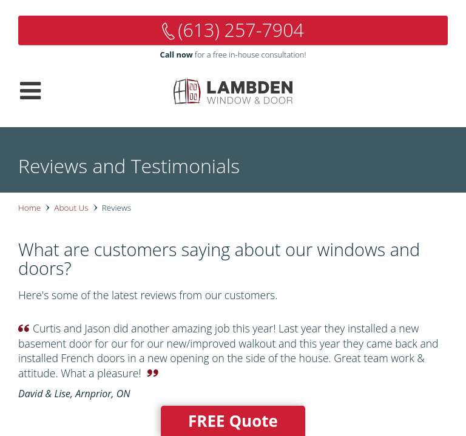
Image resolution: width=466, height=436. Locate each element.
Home (29, 207)
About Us (71, 207)
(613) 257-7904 (241, 30)
